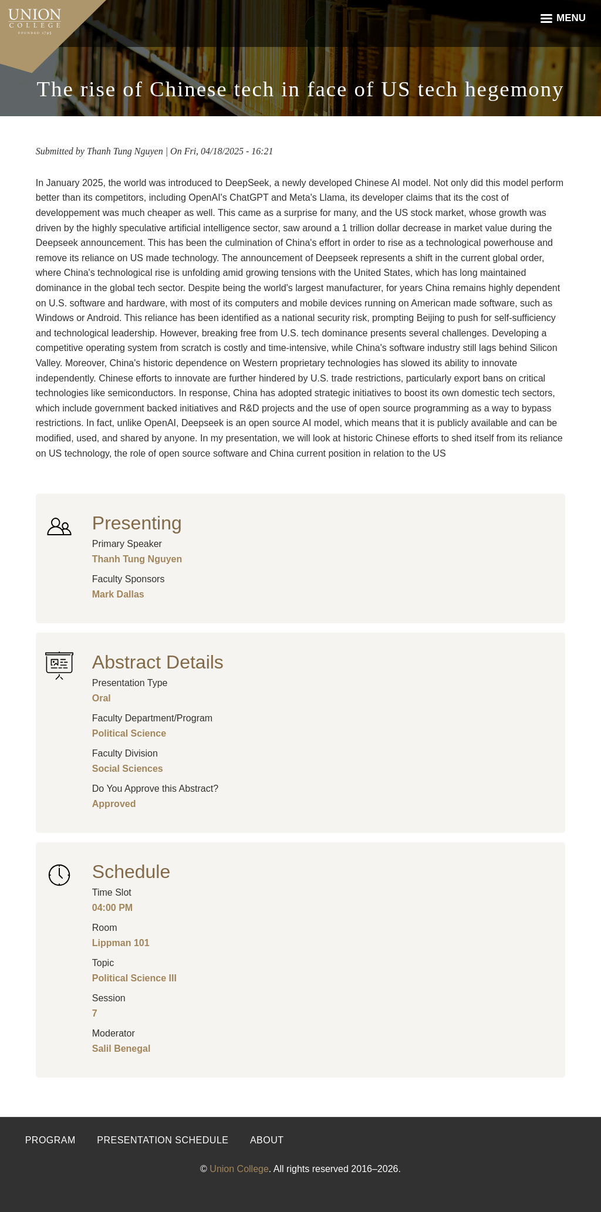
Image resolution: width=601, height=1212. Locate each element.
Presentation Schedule (162, 1140)
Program (50, 1140)
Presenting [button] (137, 523)
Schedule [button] (131, 871)
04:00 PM (112, 908)
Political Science (129, 733)
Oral (101, 698)
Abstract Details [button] (158, 662)
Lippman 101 (121, 943)
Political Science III (134, 978)
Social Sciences (127, 769)
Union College (239, 1169)
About (267, 1140)
